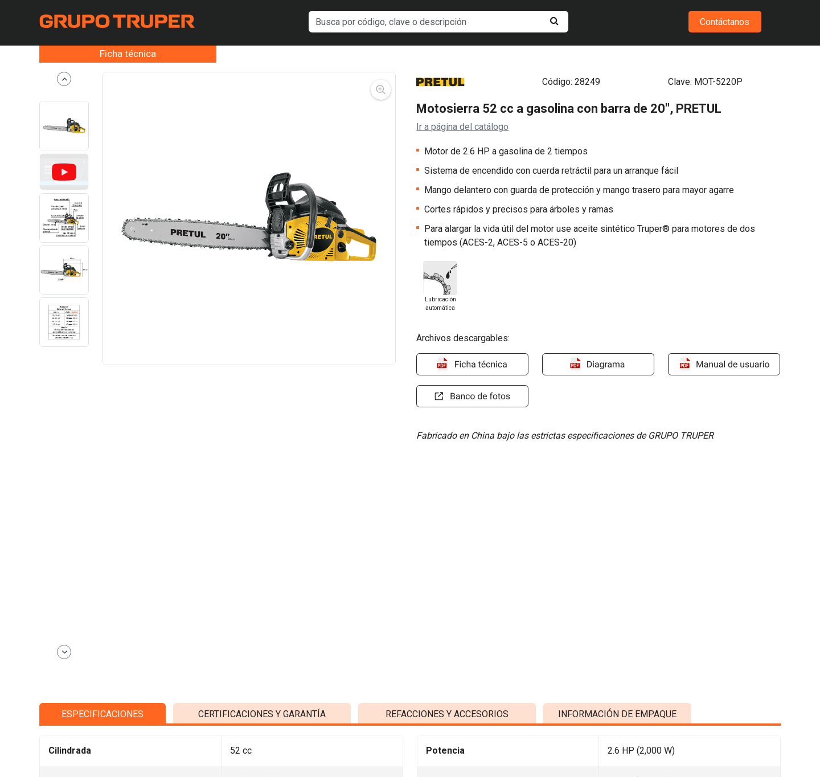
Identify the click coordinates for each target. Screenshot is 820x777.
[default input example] (438, 21)
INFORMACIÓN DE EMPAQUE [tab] (617, 702)
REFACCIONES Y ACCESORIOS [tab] (447, 702)
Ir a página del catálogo (462, 126)
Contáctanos (724, 22)
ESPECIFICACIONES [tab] (103, 702)
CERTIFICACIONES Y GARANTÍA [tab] (262, 702)
